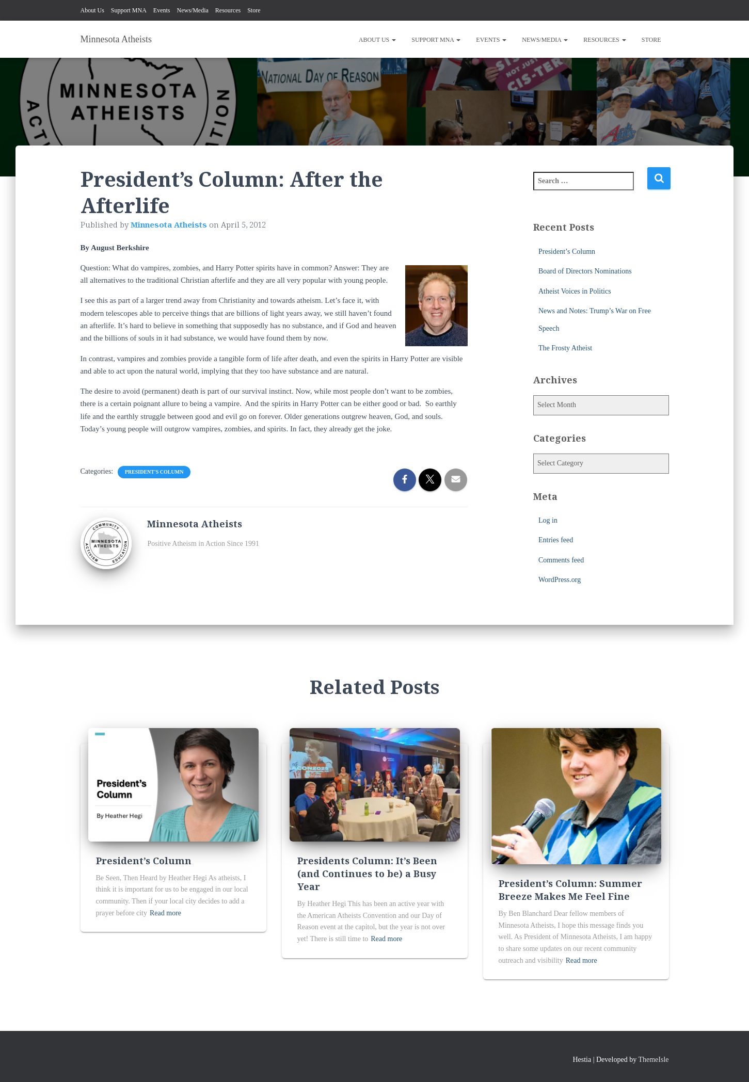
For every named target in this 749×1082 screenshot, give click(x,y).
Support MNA (129, 10)
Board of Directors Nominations (585, 271)
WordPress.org (559, 580)
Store (253, 10)
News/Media (193, 10)
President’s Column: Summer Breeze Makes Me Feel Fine (570, 889)
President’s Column (566, 251)
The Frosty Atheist (565, 348)
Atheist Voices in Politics (574, 291)
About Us (92, 10)
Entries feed (555, 540)
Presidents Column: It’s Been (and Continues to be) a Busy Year (367, 873)
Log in (547, 520)
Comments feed (561, 560)
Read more (165, 913)
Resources (228, 10)
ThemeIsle (653, 1059)
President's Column (154, 472)
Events (161, 10)
